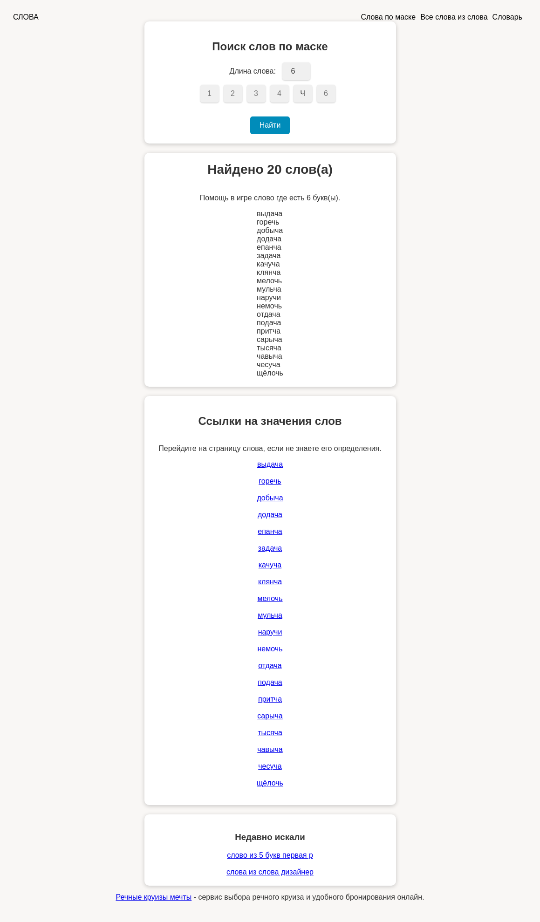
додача (270, 515)
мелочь (269, 598)
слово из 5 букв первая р (270, 855)
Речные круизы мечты (153, 897)
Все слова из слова (453, 17)
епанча (270, 531)
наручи (270, 632)
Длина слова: (253, 71)
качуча (270, 565)
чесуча (269, 766)
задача (270, 548)
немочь (270, 649)
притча (270, 699)
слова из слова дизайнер (270, 872)
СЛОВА (26, 17)
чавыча (269, 749)
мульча (270, 615)
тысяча (270, 733)
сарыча (270, 716)
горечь (270, 481)
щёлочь (270, 783)
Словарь (507, 17)
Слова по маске (388, 17)
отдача (269, 665)
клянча (270, 582)
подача (270, 682)
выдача (270, 464)
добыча (270, 498)
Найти (270, 125)
